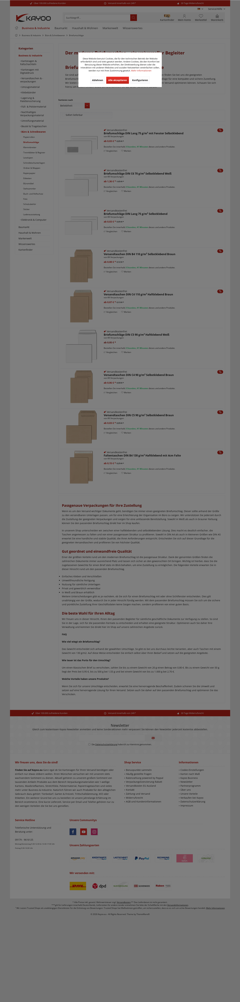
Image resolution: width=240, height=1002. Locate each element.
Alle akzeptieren (117, 80)
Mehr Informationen (141, 70)
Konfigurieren (140, 80)
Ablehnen (97, 80)
